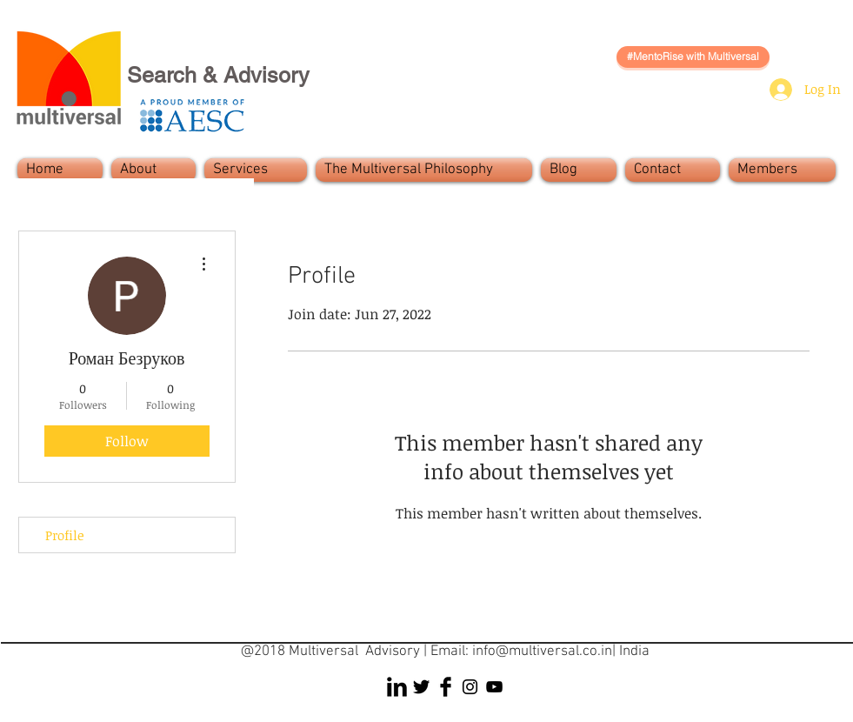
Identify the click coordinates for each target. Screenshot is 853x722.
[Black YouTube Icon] (494, 687)
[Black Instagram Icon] (470, 687)
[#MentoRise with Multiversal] (693, 57)
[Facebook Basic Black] (446, 687)
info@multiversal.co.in (542, 651)
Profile (64, 535)
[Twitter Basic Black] (421, 687)
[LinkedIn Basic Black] (397, 687)
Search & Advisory (218, 75)
